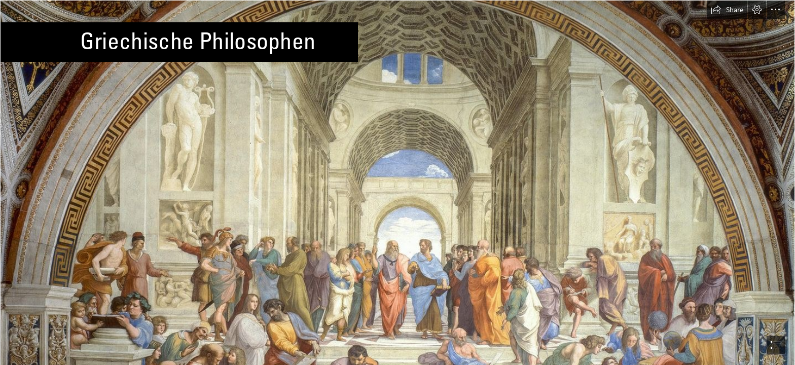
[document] (397, 182)
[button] (727, 10)
